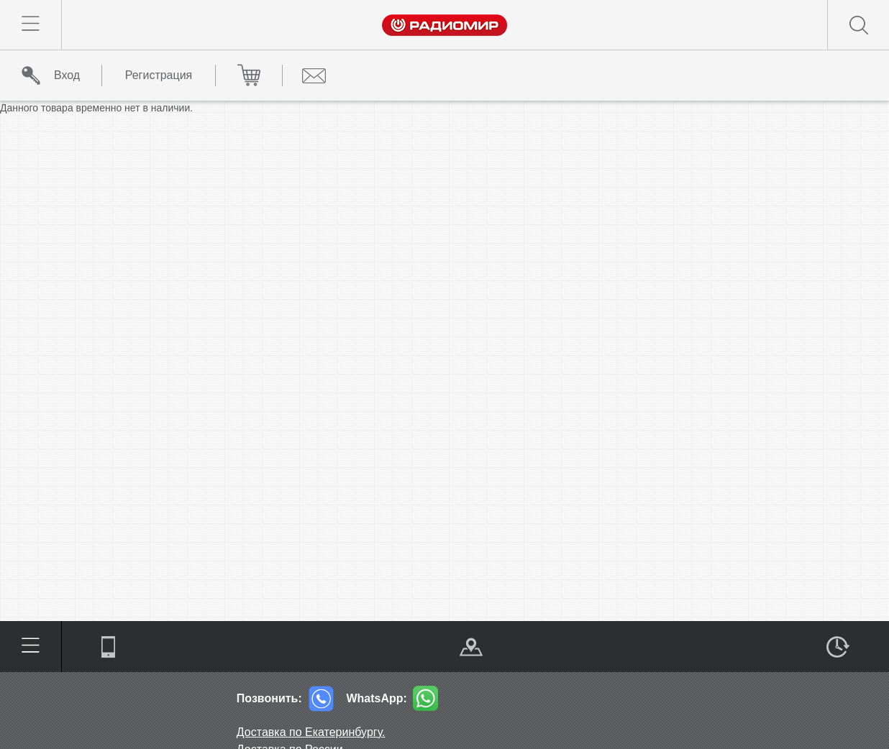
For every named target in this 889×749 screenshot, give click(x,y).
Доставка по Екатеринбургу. (311, 732)
